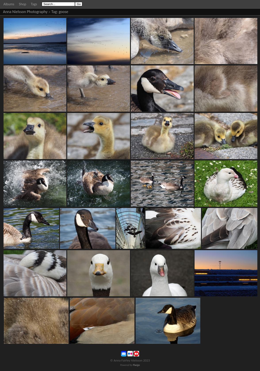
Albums (9, 4)
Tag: (54, 11)
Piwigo (136, 365)
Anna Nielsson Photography (25, 11)
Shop (22, 4)
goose (63, 11)
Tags (34, 4)
